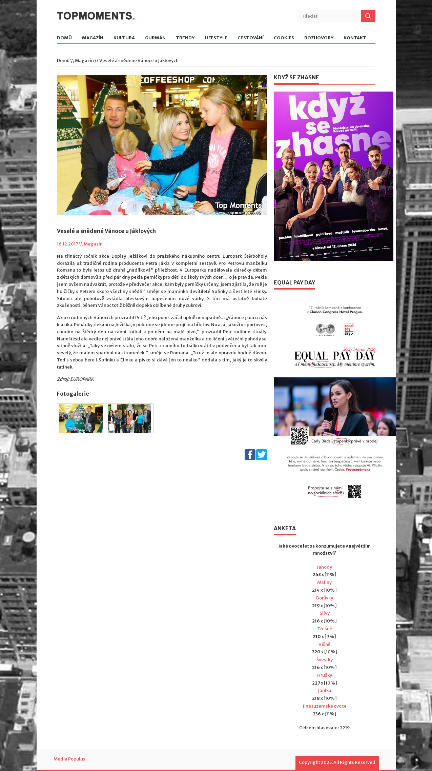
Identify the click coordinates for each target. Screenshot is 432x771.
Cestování (251, 38)
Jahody (324, 567)
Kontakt (355, 38)
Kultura (124, 38)
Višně (324, 644)
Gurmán (155, 38)
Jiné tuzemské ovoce (325, 706)
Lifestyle (216, 38)
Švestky (324, 660)
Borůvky (324, 598)
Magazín (92, 38)
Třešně (324, 629)
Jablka (324, 690)
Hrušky (324, 675)
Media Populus (69, 759)
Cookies (284, 38)
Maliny (324, 582)
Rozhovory (318, 38)
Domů (64, 38)
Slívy (325, 613)
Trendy (185, 38)
